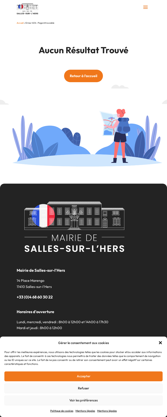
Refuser (83, 388)
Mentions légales (85, 410)
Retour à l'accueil (83, 76)
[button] (160, 343)
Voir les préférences (83, 400)
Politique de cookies (61, 410)
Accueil (20, 22)
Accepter (83, 376)
